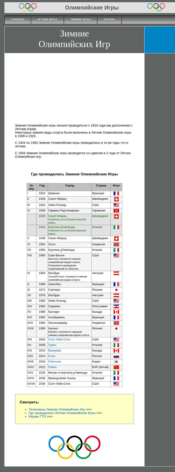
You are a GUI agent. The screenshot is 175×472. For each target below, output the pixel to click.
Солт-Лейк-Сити (59, 339)
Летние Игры (47, 19)
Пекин (52, 367)
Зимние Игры (80, 19)
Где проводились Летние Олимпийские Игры (62, 413)
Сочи (51, 356)
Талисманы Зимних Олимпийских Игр (57, 409)
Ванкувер (54, 350)
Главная (17, 19)
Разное (109, 19)
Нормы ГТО (37, 416)
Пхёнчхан (54, 361)
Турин (52, 345)
